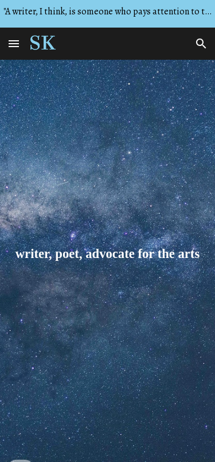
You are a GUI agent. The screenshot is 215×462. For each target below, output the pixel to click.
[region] (107, 14)
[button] (14, 43)
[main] (108, 261)
